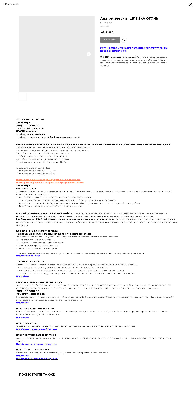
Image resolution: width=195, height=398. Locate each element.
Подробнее (22, 276)
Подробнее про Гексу (28, 255)
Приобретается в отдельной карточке (37, 329)
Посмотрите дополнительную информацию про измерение (48, 179)
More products (12, 4)
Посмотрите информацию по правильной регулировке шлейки (50, 182)
